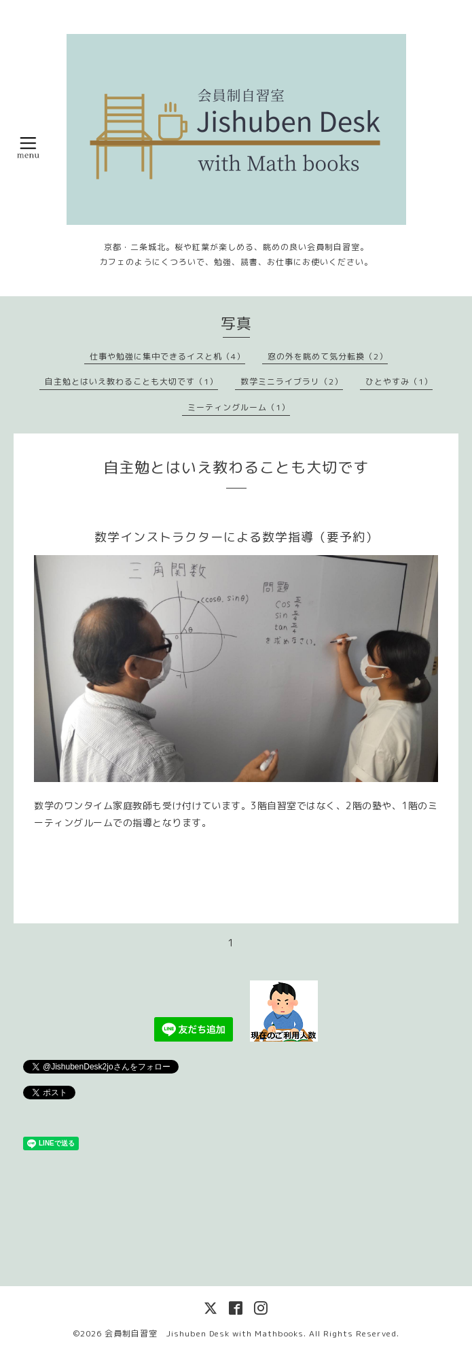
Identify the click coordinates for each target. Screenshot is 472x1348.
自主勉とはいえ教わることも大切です (236, 467)
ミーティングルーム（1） (238, 407)
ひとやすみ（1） (399, 381)
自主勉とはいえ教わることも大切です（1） (131, 381)
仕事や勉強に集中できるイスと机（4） (167, 356)
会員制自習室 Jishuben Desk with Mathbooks (204, 1333)
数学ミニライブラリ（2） (291, 381)
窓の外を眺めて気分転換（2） (328, 356)
